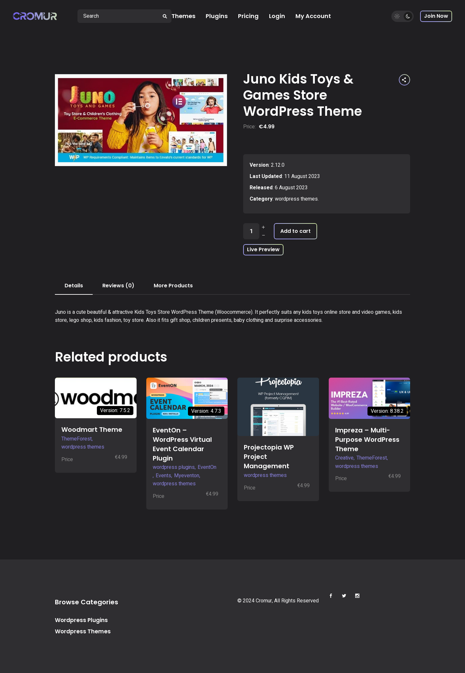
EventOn (207, 467)
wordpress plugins (174, 467)
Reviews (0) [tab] (118, 285)
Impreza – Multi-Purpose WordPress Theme (367, 439)
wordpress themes (296, 199)
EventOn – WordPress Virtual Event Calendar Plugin (182, 444)
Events (163, 476)
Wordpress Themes (83, 631)
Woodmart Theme (91, 429)
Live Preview (263, 249)
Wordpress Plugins (81, 620)
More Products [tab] (173, 285)
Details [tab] (74, 285)
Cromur (264, 601)
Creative (344, 458)
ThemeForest (76, 439)
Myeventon (186, 476)
